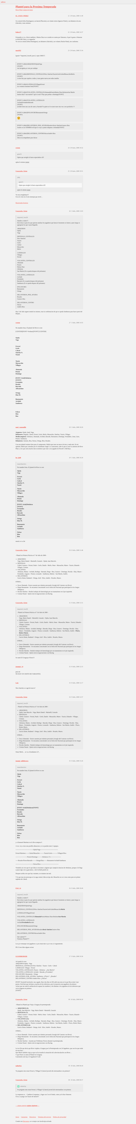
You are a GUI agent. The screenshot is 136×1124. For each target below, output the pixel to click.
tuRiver (3, 2)
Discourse (26, 1121)
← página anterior (21, 1105)
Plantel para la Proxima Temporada (36, 6)
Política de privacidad (59, 1117)
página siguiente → (33, 1105)
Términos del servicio (44, 1117)
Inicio (17, 1117)
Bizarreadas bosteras (22, 203)
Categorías (24, 1117)
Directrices (32, 1117)
